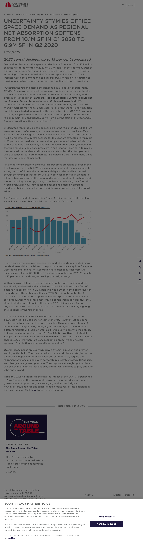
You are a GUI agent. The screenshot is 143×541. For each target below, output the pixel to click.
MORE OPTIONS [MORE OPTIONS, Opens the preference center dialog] (106, 517)
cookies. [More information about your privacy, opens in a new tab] (12, 538)
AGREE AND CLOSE (106, 524)
